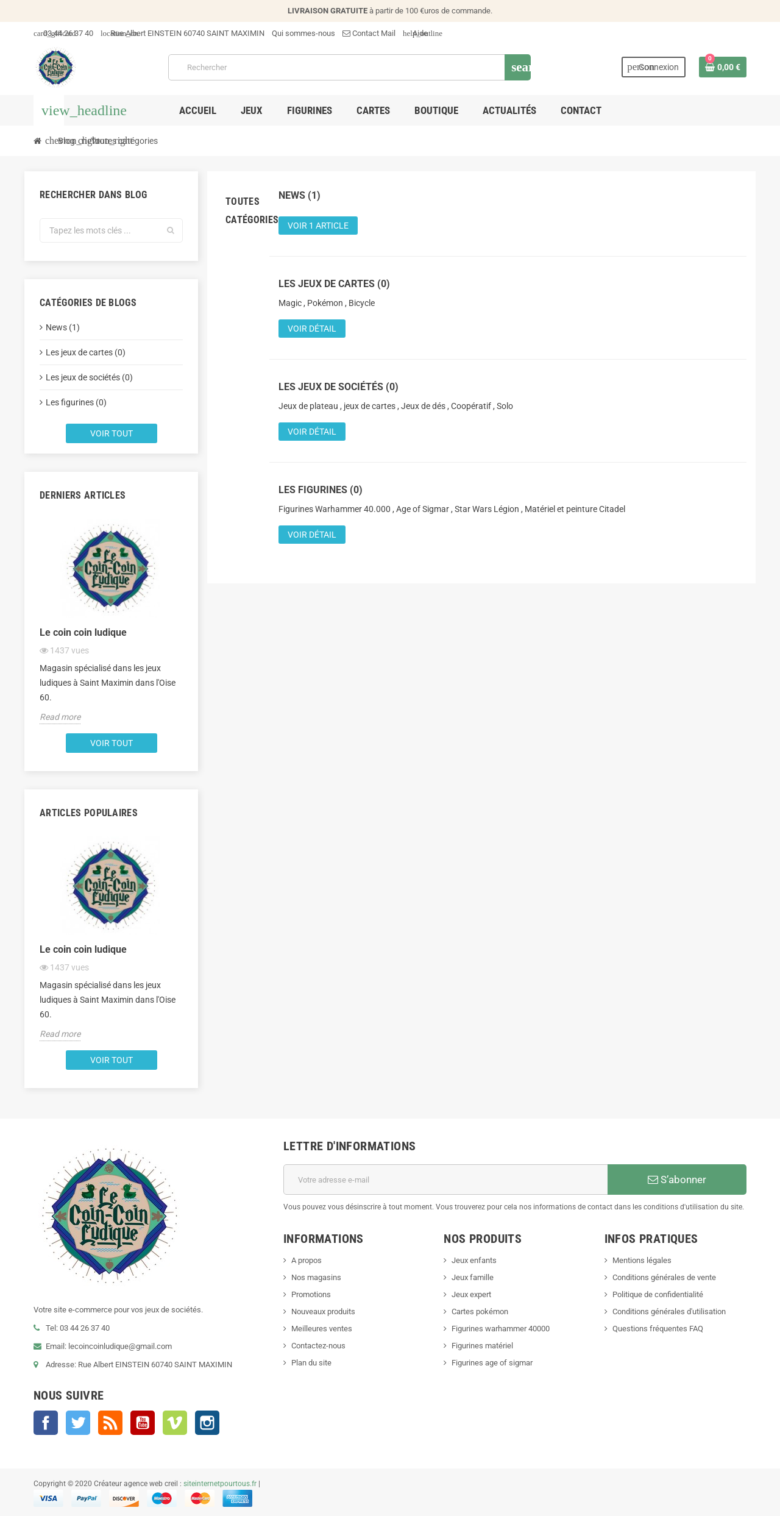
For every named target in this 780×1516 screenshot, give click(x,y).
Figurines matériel (482, 1345)
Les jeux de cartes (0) (86, 352)
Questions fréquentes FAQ (657, 1328)
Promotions (311, 1294)
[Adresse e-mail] (445, 1179)
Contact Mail (368, 33)
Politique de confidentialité (657, 1294)
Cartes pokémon (480, 1311)
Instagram (207, 1423)
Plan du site (311, 1362)
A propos (306, 1260)
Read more (60, 717)
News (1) (63, 327)
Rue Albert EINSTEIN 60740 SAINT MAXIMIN (182, 33)
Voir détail (312, 328)
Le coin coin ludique (83, 632)
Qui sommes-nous (303, 33)
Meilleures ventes (321, 1328)
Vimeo (175, 1423)
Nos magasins (316, 1277)
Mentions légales (642, 1260)
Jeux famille (473, 1277)
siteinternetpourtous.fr (220, 1483)
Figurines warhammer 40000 (501, 1328)
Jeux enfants (474, 1260)
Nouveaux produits (323, 1311)
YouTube (142, 1423)
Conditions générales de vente (664, 1277)
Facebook (46, 1423)
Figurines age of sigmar (492, 1362)
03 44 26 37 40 (63, 33)
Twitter (78, 1423)
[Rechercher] (349, 67)
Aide (415, 33)
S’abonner (677, 1179)
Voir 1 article (318, 225)
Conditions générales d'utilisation (669, 1311)
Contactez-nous (318, 1345)
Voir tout (111, 433)
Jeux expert (471, 1294)
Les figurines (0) (76, 402)
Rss (110, 1423)
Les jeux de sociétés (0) (89, 377)
